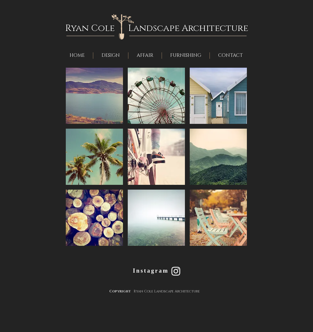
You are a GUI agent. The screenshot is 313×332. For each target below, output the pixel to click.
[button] (94, 96)
